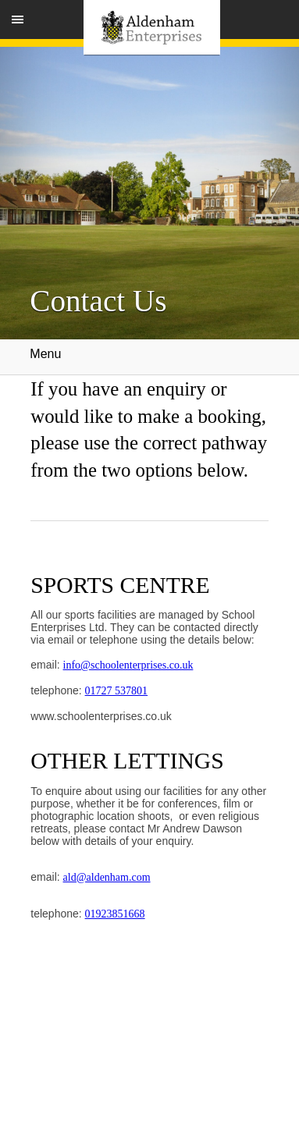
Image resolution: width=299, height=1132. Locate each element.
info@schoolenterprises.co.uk (128, 665)
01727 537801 (116, 691)
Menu (149, 357)
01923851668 (115, 914)
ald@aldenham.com (107, 877)
